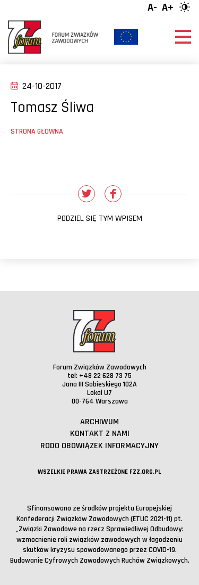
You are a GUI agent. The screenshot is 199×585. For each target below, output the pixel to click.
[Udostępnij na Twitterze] (86, 193)
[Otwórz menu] (183, 37)
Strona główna (37, 131)
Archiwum (99, 421)
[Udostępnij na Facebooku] (113, 193)
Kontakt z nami (99, 433)
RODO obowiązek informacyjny (99, 445)
